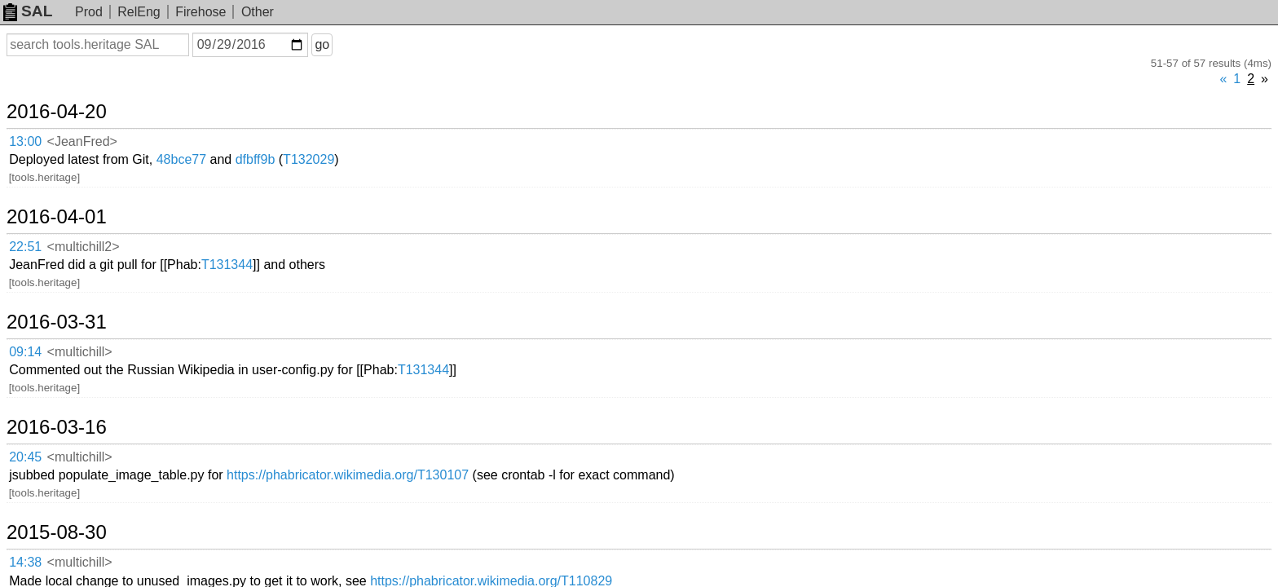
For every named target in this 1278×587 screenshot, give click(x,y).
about (1242, 571)
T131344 (345, 177)
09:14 (42, 242)
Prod (89, 12)
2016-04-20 (76, 87)
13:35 (42, 454)
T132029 (427, 114)
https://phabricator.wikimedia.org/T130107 (467, 305)
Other (257, 12)
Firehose (200, 12)
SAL (27, 11)
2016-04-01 (76, 150)
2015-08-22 (76, 427)
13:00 (42, 114)
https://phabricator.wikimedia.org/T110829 (610, 369)
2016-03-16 (76, 278)
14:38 (42, 370)
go (341, 44)
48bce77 (299, 114)
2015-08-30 (76, 342)
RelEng (138, 12)
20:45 (42, 306)
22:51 (42, 178)
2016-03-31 (76, 214)
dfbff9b (374, 114)
